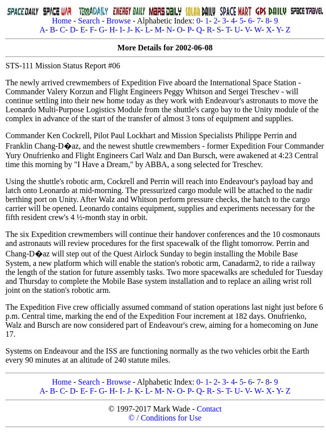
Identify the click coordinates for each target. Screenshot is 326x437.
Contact (209, 409)
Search (89, 20)
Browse (118, 20)
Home (61, 20)
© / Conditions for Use (165, 418)
